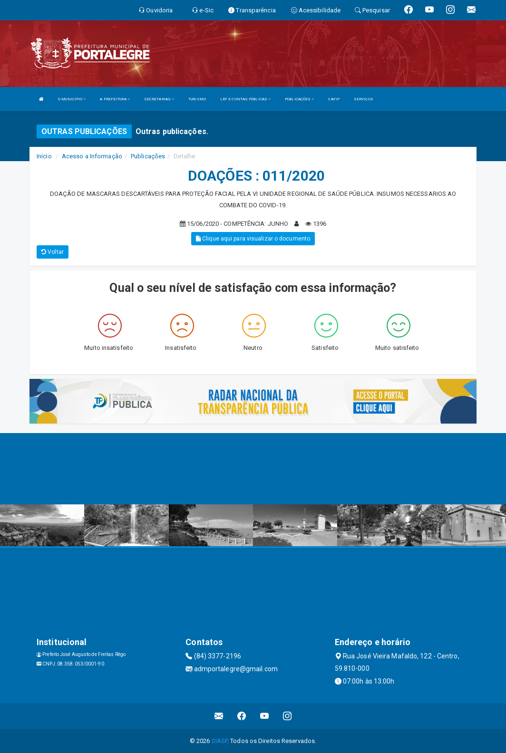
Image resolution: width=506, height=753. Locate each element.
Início (44, 156)
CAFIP (334, 99)
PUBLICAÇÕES (299, 99)
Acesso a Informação (92, 156)
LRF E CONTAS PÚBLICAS (245, 99)
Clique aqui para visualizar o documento (253, 238)
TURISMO (197, 99)
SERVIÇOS (363, 99)
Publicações (148, 156)
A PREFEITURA (114, 99)
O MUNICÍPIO (72, 99)
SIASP (220, 740)
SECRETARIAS (159, 99)
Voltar (52, 252)
